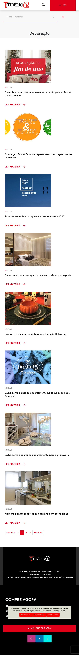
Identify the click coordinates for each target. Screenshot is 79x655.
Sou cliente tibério (39, 628)
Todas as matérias (14, 17)
